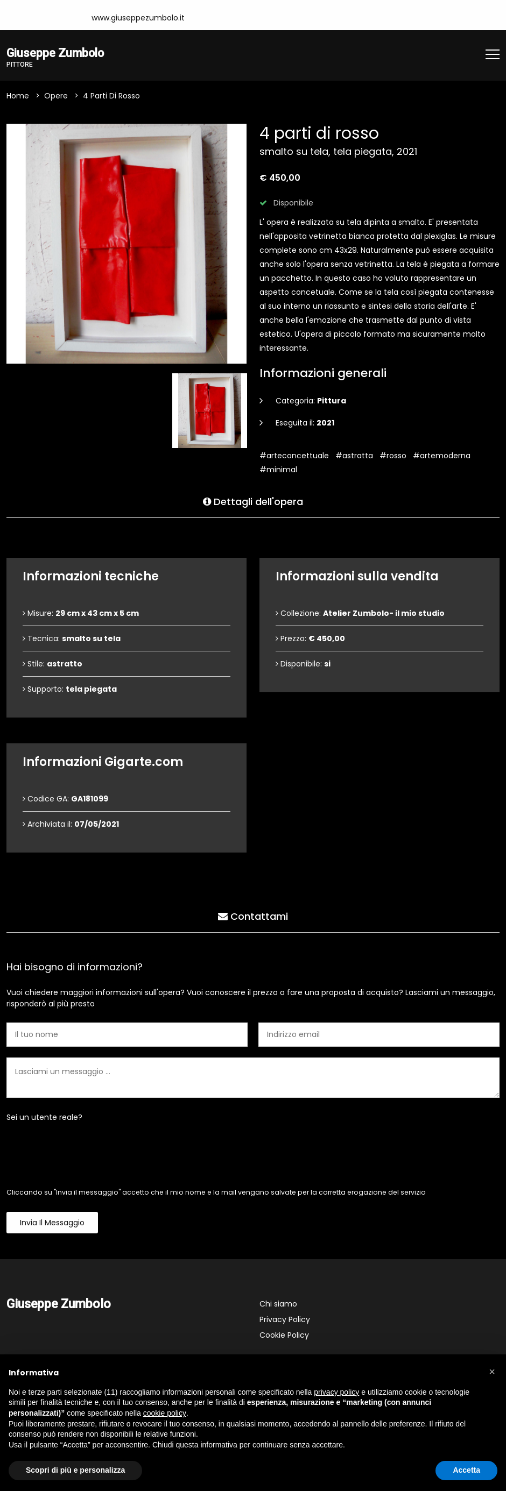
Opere (56, 97)
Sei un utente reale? (44, 1118)
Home (17, 97)
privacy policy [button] (336, 1392)
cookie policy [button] (164, 1413)
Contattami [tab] (253, 915)
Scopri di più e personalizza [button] (75, 1470)
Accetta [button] (466, 1470)
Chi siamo (278, 1305)
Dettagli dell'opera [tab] (253, 500)
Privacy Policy (284, 1320)
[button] (492, 1371)
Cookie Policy (284, 1336)
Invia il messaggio (52, 1223)
